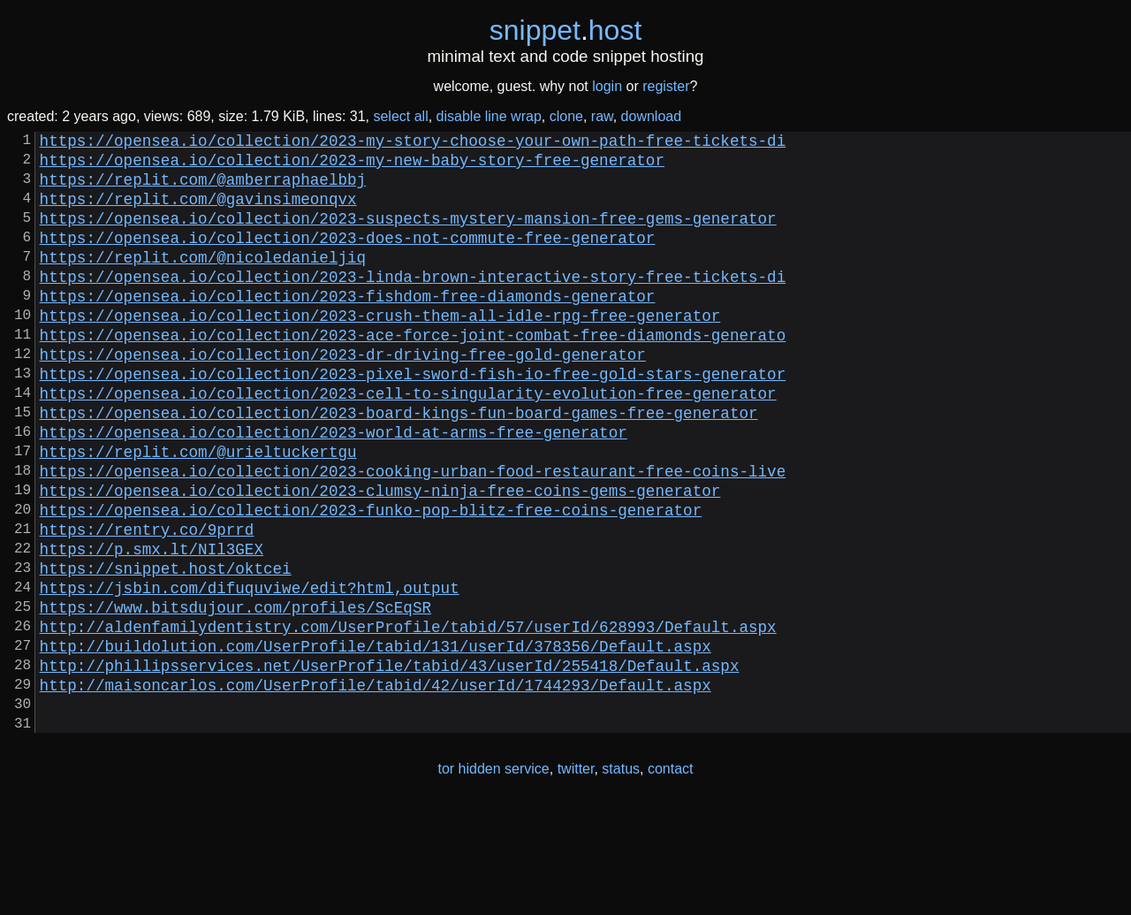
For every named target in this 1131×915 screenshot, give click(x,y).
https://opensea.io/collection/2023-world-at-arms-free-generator (333, 488)
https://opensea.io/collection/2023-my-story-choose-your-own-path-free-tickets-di (413, 143)
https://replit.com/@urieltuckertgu (198, 511)
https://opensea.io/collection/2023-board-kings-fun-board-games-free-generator (399, 465)
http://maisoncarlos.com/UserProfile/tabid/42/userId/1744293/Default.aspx (375, 786)
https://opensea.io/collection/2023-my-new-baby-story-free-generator (352, 166)
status (621, 878)
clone (566, 116)
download (651, 116)
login (607, 86)
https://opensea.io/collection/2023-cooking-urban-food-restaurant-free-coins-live (413, 534)
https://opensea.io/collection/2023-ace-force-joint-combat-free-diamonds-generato (413, 373)
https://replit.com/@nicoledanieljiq (203, 281)
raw (602, 116)
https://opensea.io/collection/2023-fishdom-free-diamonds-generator (348, 327)
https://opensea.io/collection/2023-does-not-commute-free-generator (348, 258)
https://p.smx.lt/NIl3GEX (151, 626)
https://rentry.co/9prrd (147, 603)
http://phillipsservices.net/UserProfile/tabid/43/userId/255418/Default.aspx (390, 763)
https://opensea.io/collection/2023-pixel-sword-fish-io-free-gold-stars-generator (413, 419)
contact (671, 878)
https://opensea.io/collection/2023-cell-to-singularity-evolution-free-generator (408, 442)
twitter (576, 878)
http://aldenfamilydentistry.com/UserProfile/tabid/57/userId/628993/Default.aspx (408, 717)
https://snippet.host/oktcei (166, 649)
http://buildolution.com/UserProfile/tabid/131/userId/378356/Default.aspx (375, 740)
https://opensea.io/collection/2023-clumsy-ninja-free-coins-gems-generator (380, 557)
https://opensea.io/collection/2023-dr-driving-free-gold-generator (343, 396)
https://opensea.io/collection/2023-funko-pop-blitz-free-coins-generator (371, 580)
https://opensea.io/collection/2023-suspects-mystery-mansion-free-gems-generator (408, 235)
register (665, 86)
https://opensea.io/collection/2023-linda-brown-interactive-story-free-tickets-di (413, 304)
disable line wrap (489, 116)
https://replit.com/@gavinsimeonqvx (198, 212)
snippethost (566, 30)
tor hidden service (493, 878)
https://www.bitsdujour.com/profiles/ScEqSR (235, 694)
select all (400, 116)
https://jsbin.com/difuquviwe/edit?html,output (249, 671)
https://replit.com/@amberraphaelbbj (203, 189)
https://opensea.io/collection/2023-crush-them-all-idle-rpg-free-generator (380, 350)
